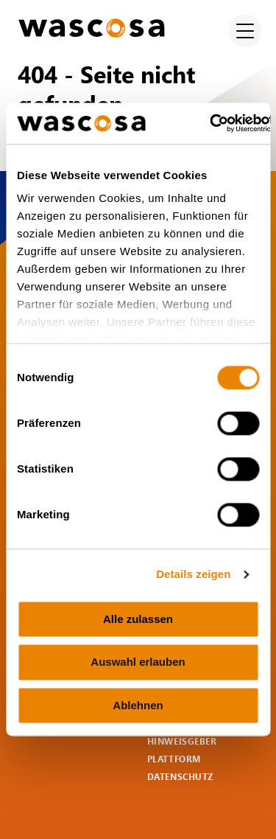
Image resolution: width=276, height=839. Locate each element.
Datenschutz (180, 776)
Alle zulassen (138, 619)
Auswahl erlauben (138, 662)
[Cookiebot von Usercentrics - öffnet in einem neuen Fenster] (210, 123)
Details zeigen (193, 574)
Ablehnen (138, 705)
